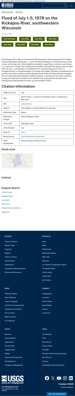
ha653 (23, 132)
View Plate (25, 39)
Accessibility (47, 334)
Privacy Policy (47, 346)
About (7, 329)
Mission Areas (10, 245)
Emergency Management (14, 365)
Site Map (45, 350)
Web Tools (46, 257)
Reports (19, 12)
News (7, 288)
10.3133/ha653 (26, 104)
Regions (8, 253)
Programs (8, 249)
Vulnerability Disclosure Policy (53, 365)
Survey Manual (10, 338)
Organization (9, 342)
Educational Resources (13, 272)
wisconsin (5, 200)
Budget (7, 354)
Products (46, 236)
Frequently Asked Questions (15, 268)
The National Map (48, 268)
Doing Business (10, 361)
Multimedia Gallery (49, 253)
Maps (44, 245)
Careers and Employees (13, 357)
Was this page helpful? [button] (57, 394)
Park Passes (46, 280)
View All (5, 212)
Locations (45, 297)
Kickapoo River (7, 196)
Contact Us (46, 313)
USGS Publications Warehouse (32, 136)
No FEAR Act (47, 357)
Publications (7, 12)
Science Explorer (11, 242)
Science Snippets (11, 301)
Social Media (47, 305)
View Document (9, 39)
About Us (8, 334)
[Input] (54, 5)
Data (44, 242)
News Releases (10, 297)
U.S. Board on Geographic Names (54, 265)
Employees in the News (13, 309)
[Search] (65, 5)
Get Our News (10, 313)
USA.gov (45, 361)
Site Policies (46, 342)
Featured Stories (11, 294)
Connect (46, 288)
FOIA (44, 338)
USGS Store (46, 276)
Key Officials (9, 346)
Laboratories (9, 265)
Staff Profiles (47, 301)
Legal (44, 329)
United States (7, 192)
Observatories (10, 261)
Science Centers (11, 257)
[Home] (7, 7)
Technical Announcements (14, 305)
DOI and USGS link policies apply (54, 354)
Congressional (10, 350)
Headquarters (47, 294)
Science (8, 236)
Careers (45, 309)
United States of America (11, 208)
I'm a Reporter (10, 321)
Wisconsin (6, 204)
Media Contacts (10, 317)
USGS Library (47, 272)
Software (45, 261)
